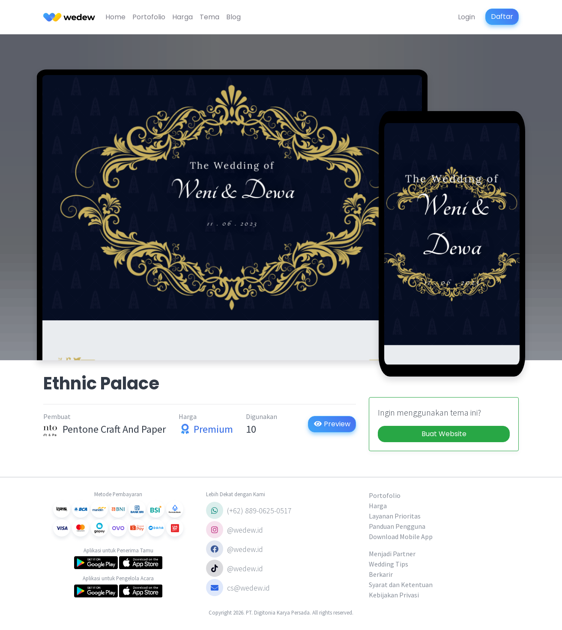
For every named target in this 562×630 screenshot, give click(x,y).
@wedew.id (234, 529)
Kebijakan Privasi (394, 595)
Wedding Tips (388, 564)
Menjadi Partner (392, 553)
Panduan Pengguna (397, 526)
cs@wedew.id (238, 587)
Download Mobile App (401, 536)
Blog (233, 17)
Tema (209, 17)
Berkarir (381, 574)
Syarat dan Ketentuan (401, 584)
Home (115, 17)
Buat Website (444, 434)
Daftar (502, 16)
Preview (332, 424)
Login (466, 17)
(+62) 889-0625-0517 (249, 510)
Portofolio (148, 17)
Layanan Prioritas (395, 516)
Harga (182, 17)
